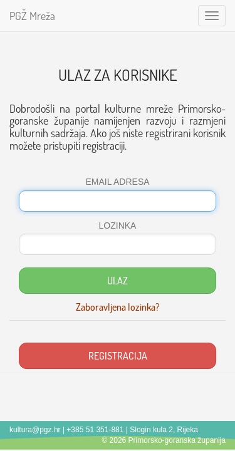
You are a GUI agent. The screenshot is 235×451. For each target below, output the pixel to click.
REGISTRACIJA (117, 356)
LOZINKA (118, 226)
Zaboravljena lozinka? (118, 307)
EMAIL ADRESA (117, 182)
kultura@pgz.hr (35, 429)
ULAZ (117, 280)
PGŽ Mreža (32, 16)
